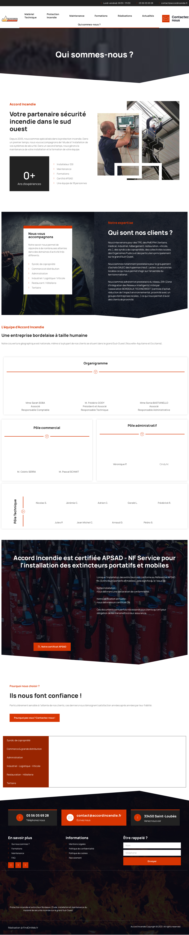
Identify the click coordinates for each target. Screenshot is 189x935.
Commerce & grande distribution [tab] (24, 749)
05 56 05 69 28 (37, 815)
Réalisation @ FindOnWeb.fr (23, 928)
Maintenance (76, 15)
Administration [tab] (15, 757)
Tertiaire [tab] (11, 783)
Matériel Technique (31, 16)
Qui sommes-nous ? (89, 24)
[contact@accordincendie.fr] (70, 818)
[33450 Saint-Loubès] (137, 818)
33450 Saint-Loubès (160, 816)
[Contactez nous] (166, 18)
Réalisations (125, 15)
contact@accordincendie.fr (99, 815)
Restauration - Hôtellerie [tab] (20, 774)
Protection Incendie (53, 16)
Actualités (148, 15)
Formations (101, 15)
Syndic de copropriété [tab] (18, 740)
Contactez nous (180, 18)
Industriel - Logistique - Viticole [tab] (23, 766)
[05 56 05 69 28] (19, 818)
